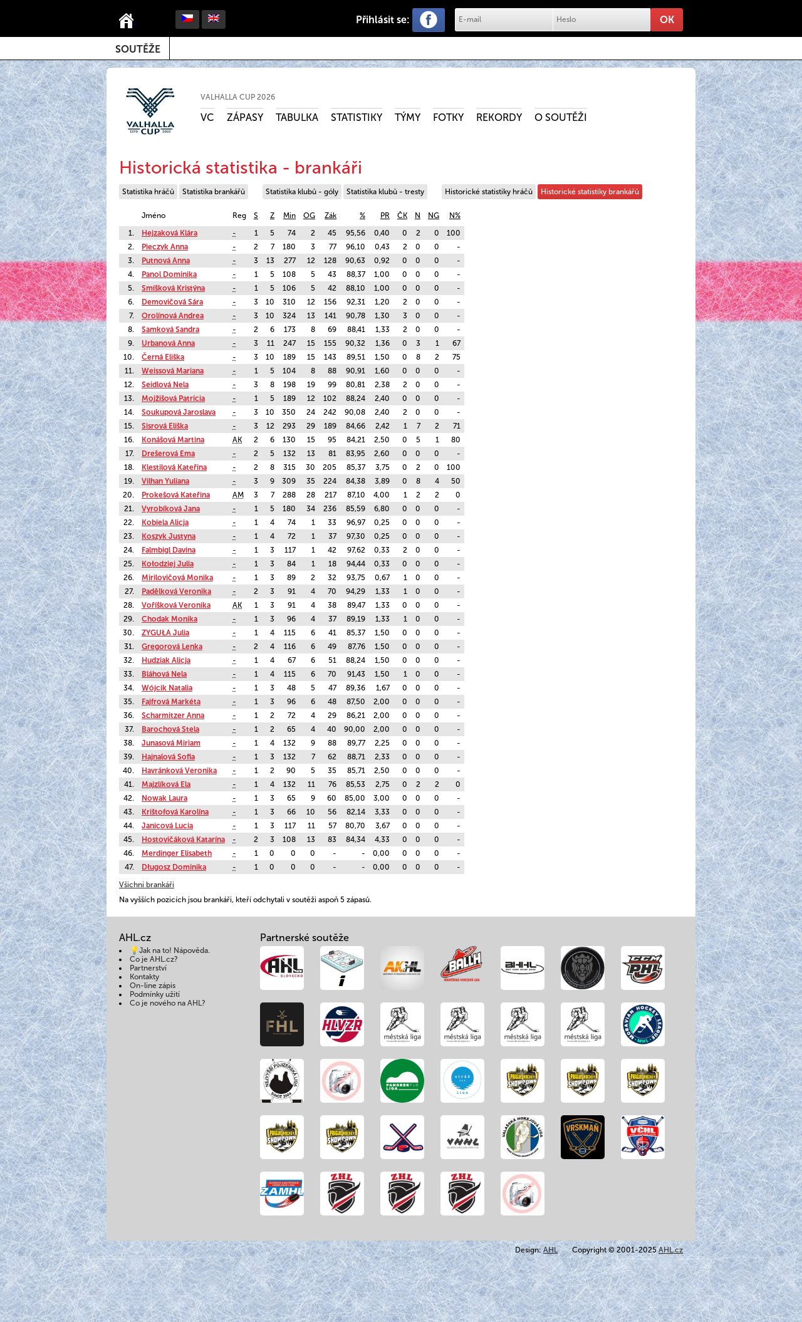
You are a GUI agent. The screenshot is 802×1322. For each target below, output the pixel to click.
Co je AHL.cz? (154, 959)
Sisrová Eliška (165, 426)
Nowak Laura (164, 798)
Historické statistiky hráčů (489, 191)
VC (207, 117)
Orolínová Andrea (173, 315)
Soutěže (137, 49)
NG (433, 215)
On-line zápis (152, 985)
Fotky (448, 117)
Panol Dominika (169, 274)
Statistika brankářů (213, 191)
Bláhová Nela (164, 674)
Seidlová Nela (165, 384)
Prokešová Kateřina (176, 495)
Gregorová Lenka (172, 646)
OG (309, 215)
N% (455, 215)
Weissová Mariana (173, 371)
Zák (330, 215)
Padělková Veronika (176, 591)
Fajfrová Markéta (171, 701)
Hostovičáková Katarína (183, 839)
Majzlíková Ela (166, 784)
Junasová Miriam (171, 743)
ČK (402, 215)
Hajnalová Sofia (168, 756)
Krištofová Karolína (175, 812)
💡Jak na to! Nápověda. (170, 950)
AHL (550, 1250)
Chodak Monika (169, 619)
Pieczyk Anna (165, 246)
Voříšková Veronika (176, 605)
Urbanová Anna (168, 343)
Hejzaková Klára (169, 233)
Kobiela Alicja (165, 522)
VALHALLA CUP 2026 (237, 97)
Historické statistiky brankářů (590, 191)
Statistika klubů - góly (302, 191)
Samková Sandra (170, 329)
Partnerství (148, 968)
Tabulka (297, 117)
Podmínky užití (155, 994)
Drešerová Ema (168, 453)
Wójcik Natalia (167, 688)
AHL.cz (671, 1250)
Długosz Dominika (174, 867)
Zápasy (245, 117)
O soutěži (560, 117)
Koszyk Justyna (168, 536)
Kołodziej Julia (168, 564)
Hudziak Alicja (166, 660)
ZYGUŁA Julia (165, 632)
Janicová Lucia (167, 825)
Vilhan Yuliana (165, 481)
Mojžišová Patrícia (173, 398)
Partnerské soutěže (304, 938)
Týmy (407, 117)
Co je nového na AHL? (168, 1003)
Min (289, 215)
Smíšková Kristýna (173, 288)
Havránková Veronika (179, 770)
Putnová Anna (166, 260)
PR (385, 215)
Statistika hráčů (148, 191)
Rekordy (499, 117)
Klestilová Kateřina (174, 467)
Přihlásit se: (383, 20)
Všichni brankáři (146, 884)
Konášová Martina (173, 439)
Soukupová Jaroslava (179, 412)
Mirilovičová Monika (177, 577)
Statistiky (356, 117)
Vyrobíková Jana (171, 508)
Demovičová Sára (172, 302)
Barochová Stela (170, 729)
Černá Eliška (163, 357)
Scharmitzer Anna (173, 715)
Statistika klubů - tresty (385, 191)
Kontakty (144, 976)
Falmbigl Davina (168, 550)
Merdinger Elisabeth (177, 853)
